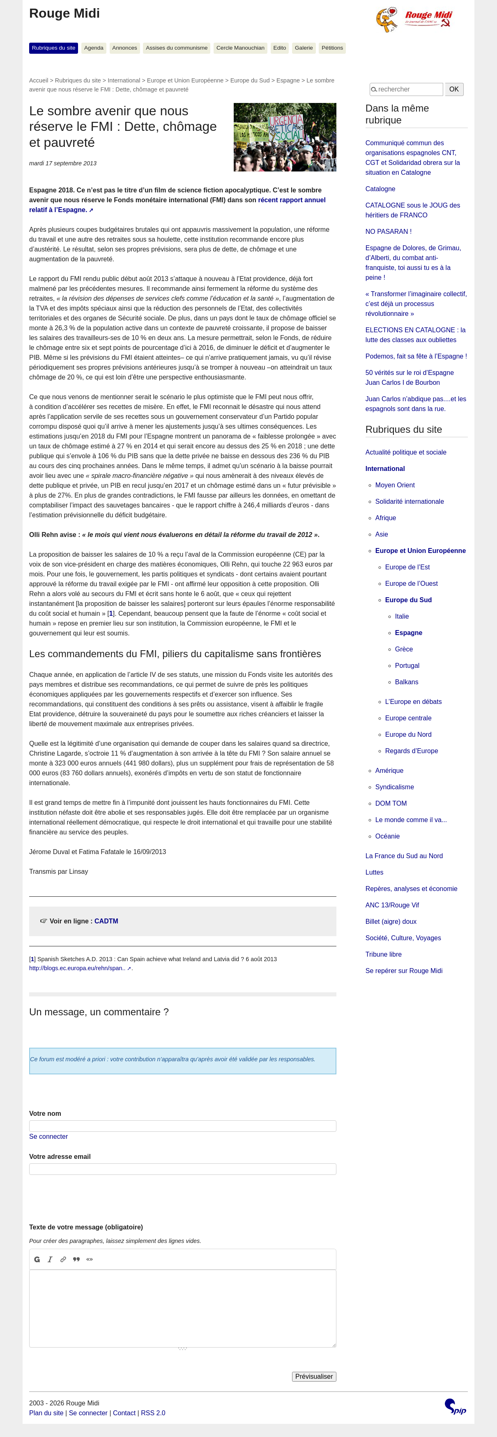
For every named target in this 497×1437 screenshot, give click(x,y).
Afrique (385, 517)
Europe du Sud (250, 80)
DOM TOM (391, 803)
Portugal (407, 665)
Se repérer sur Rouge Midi (404, 970)
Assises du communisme (176, 48)
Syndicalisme (394, 787)
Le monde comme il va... (411, 819)
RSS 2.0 (153, 1413)
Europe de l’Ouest (411, 583)
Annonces (124, 48)
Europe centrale (408, 718)
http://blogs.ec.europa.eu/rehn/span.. (77, 968)
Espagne (288, 80)
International (124, 80)
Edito (280, 48)
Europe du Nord (408, 734)
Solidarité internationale (409, 501)
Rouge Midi (64, 13)
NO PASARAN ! (389, 231)
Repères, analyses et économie (412, 888)
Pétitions (332, 48)
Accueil (38, 80)
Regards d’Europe (411, 750)
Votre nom (45, 1113)
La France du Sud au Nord (404, 855)
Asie (381, 534)
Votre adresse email (60, 1156)
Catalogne (381, 188)
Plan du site (46, 1413)
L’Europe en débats (413, 701)
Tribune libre (384, 954)
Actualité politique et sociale (406, 452)
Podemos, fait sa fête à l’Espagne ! (416, 356)
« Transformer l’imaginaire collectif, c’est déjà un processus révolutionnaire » (416, 303)
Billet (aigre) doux (391, 921)
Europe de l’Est (407, 567)
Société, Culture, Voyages (403, 937)
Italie (402, 616)
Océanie (387, 836)
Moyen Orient (395, 485)
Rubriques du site (54, 48)
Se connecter (48, 1136)
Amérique (389, 770)
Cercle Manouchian (240, 48)
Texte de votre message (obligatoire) (86, 1227)
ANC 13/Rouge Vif (392, 905)
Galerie (304, 48)
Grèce (404, 649)
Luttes (375, 872)
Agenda (94, 48)
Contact (124, 1413)
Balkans (407, 682)
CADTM (106, 921)
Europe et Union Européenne (185, 80)
